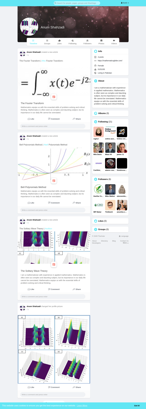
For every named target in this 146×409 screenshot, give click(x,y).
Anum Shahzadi (53, 27)
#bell (46, 145)
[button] (77, 3)
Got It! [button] (137, 406)
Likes (101, 221)
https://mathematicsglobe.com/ (110, 61)
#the (44, 61)
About (94, 241)
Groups (102, 229)
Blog (114, 241)
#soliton (48, 229)
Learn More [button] (82, 405)
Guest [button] (125, 3)
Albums (102, 113)
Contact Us (124, 241)
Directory (104, 241)
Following (103, 122)
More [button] (125, 243)
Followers (103, 179)
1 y (28, 55)
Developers (96, 243)
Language (123, 236)
